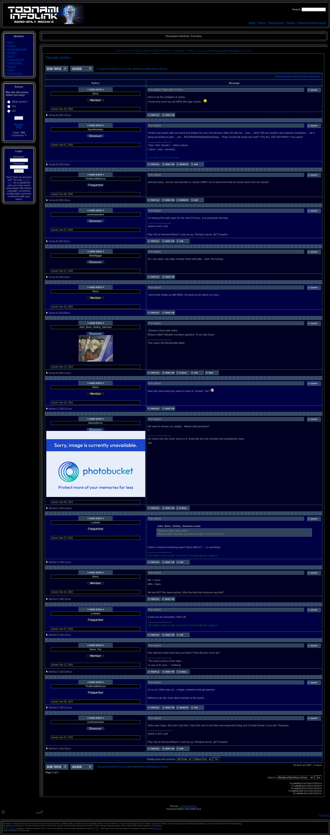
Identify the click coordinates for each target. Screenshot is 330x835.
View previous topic (287, 76)
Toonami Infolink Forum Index (114, 68)
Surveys (11, 66)
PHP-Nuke (9, 828)
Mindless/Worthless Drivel (151, 68)
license (158, 828)
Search (11, 56)
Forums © (324, 815)
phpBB (179, 808)
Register (180, 50)
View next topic (311, 76)
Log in (246, 50)
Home (252, 22)
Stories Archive (15, 59)
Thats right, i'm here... (58, 57)
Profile (191, 50)
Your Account (276, 22)
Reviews (12, 52)
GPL (96, 828)
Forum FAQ (134, 50)
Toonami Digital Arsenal (311, 22)
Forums (290, 22)
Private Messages (17, 49)
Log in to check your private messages (219, 50)
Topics (262, 22)
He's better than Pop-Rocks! (163, 157)
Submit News (14, 62)
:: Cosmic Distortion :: (188, 806)
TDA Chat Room (163, 50)
